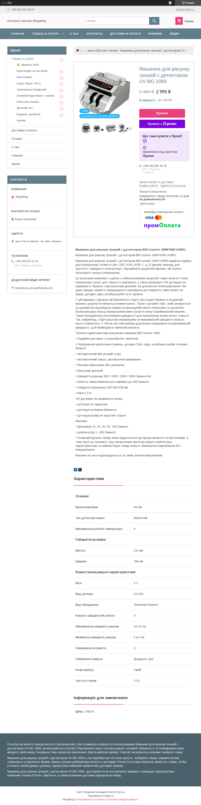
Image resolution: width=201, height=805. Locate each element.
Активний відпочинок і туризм (35, 95)
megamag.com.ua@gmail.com (34, 287)
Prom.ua (120, 792)
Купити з (162, 124)
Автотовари (24, 77)
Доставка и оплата (125, 33)
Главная (17, 33)
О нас (74, 33)
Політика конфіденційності (122, 799)
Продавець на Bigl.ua (100, 795)
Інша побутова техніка (103, 50)
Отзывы (16, 138)
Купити (162, 113)
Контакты (94, 33)
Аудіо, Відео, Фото (29, 83)
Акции (174, 33)
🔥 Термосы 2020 (28, 64)
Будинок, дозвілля (28, 114)
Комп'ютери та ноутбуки (32, 70)
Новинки (155, 33)
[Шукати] (154, 21)
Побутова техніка (28, 101)
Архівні (21, 120)
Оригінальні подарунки (31, 89)
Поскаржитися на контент (90, 799)
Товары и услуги (45, 33)
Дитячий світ (25, 107)
